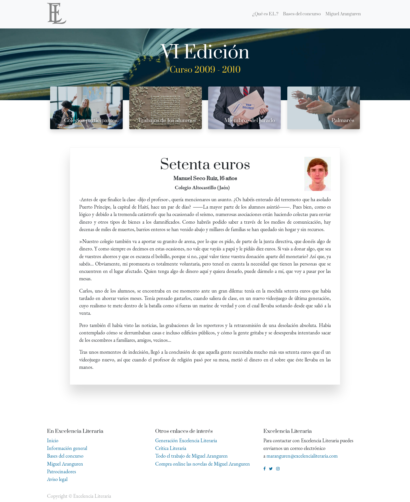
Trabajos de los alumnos (167, 120)
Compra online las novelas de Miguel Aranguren (202, 463)
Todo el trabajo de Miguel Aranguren (191, 455)
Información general (67, 448)
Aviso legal (57, 479)
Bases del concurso (65, 455)
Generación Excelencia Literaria (186, 440)
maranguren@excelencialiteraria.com (302, 455)
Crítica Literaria (170, 448)
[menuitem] (265, 14)
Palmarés (342, 120)
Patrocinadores (61, 471)
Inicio (52, 440)
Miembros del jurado (249, 120)
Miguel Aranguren (65, 463)
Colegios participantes (90, 120)
